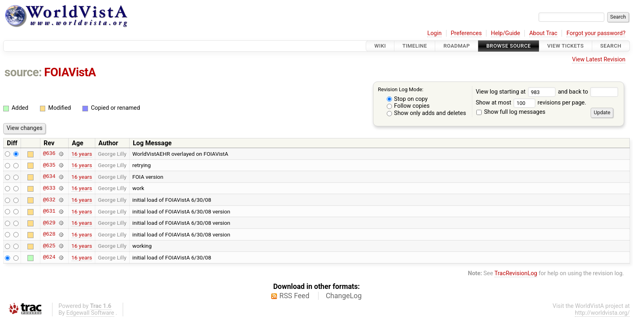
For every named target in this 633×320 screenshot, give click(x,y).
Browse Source (508, 46)
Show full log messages (510, 112)
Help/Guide (505, 33)
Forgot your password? (595, 33)
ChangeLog (344, 296)
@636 (49, 153)
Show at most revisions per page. (531, 102)
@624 (49, 257)
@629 (49, 222)
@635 (49, 165)
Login (434, 33)
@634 (49, 176)
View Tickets (565, 46)
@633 (49, 188)
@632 (49, 199)
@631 (49, 211)
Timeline (414, 46)
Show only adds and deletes (426, 113)
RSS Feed (294, 296)
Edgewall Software (90, 313)
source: (23, 72)
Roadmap (456, 46)
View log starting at (517, 91)
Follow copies (408, 105)
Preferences (466, 33)
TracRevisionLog (516, 273)
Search (610, 46)
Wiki (380, 46)
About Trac (543, 33)
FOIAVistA (70, 72)
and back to (588, 91)
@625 (49, 245)
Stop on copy (407, 99)
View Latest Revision (598, 59)
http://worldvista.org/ (602, 313)
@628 (49, 234)
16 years (81, 154)
